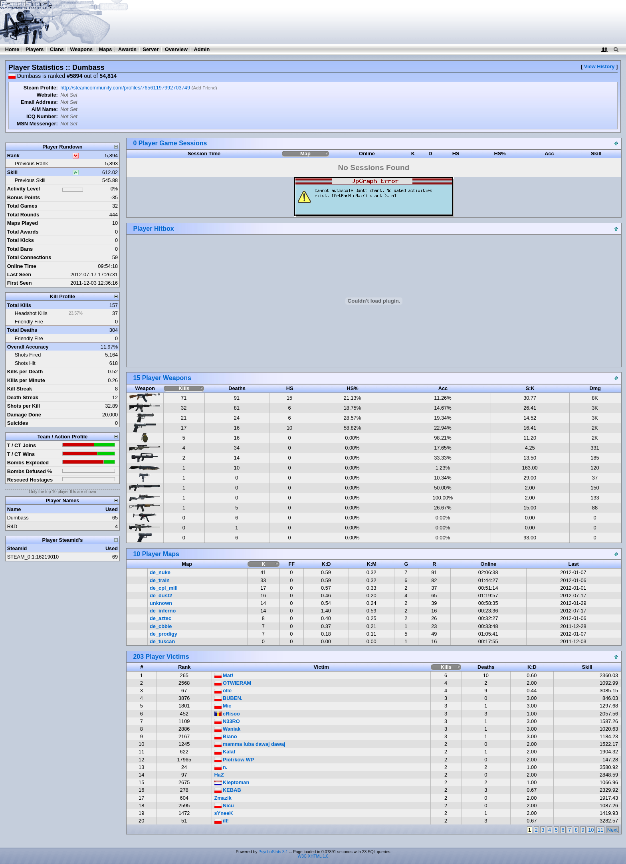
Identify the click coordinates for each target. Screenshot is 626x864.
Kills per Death (25, 372)
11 (600, 830)
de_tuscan (162, 641)
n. (221, 767)
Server (151, 49)
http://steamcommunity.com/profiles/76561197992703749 (125, 88)
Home (12, 49)
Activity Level (23, 189)
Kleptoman (232, 782)
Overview (176, 49)
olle (223, 691)
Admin (202, 49)
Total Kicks (20, 240)
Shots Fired (28, 355)
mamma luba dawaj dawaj (249, 744)
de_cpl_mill (164, 588)
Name (14, 509)
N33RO (227, 721)
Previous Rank (31, 163)
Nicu (224, 806)
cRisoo (227, 714)
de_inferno (163, 611)
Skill (12, 172)
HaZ (219, 775)
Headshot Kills (31, 313)
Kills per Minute (26, 380)
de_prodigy (163, 634)
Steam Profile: (41, 88)
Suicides (17, 423)
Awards (127, 49)
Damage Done (24, 415)
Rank (13, 156)
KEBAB (227, 790)
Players (35, 49)
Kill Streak (19, 389)
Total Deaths (22, 330)
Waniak (227, 729)
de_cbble (161, 626)
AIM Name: (45, 109)
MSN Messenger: (37, 124)
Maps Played (22, 223)
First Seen (19, 283)
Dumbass (18, 518)
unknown (161, 603)
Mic (223, 706)
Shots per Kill (23, 406)
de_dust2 (161, 595)
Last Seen (19, 274)
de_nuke (160, 572)
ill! (221, 821)
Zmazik (223, 798)
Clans (57, 49)
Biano (225, 736)
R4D (12, 526)
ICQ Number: (42, 116)
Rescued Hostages (30, 480)
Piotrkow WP (234, 760)
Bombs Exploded (28, 463)
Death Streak (22, 397)
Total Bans (20, 249)
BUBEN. (228, 698)
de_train (160, 580)
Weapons (81, 49)
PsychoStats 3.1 (273, 852)
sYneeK (223, 813)
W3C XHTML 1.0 (313, 856)
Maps (105, 49)
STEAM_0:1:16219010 (33, 557)
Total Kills (19, 305)
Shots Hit (25, 363)
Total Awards (23, 232)
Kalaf (225, 752)
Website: (47, 95)
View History (599, 66)
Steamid (17, 548)
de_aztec (160, 618)
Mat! (224, 675)
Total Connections (29, 257)
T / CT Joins (21, 445)
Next (612, 830)
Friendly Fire (29, 322)
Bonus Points (23, 197)
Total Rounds (23, 215)
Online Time (21, 266)
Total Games (22, 206)
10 (591, 830)
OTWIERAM (233, 683)
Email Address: (39, 102)
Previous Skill (30, 180)
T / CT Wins (21, 454)
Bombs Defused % (29, 471)
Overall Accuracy (28, 347)
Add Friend (204, 87)
